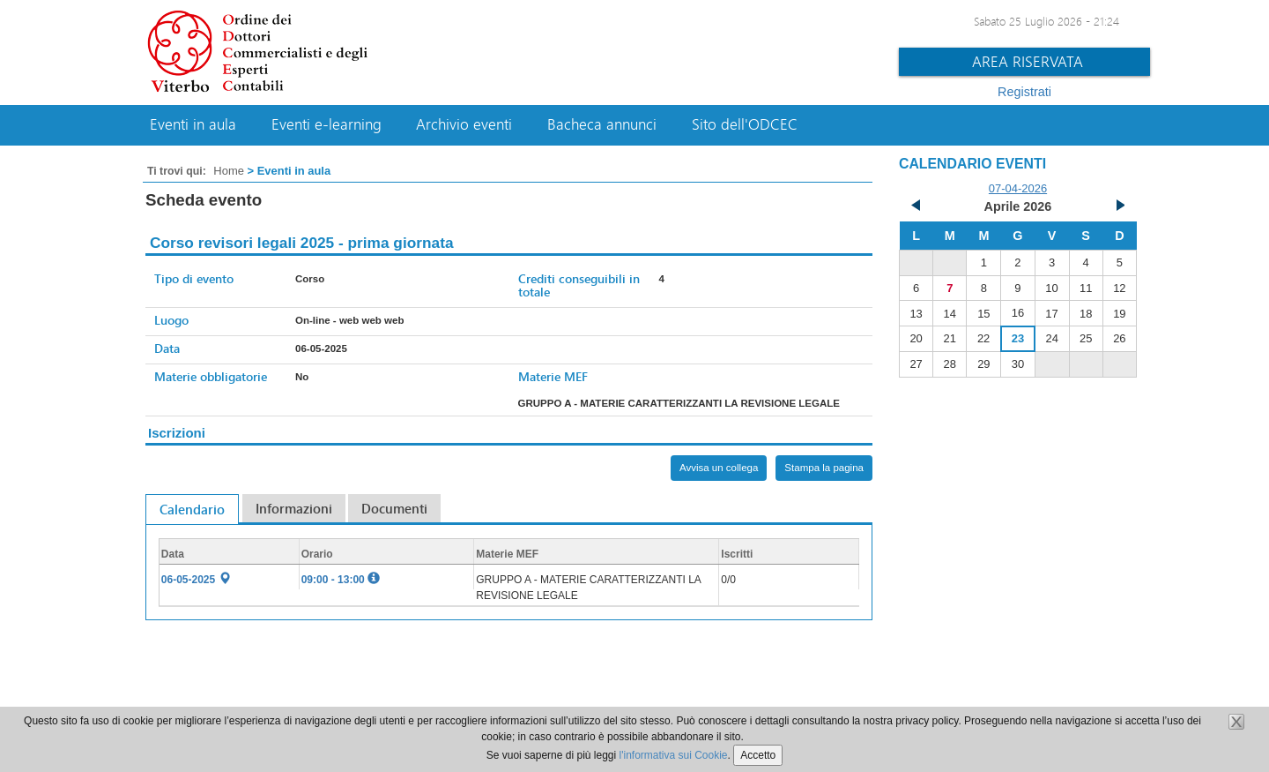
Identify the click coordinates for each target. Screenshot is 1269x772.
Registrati (1024, 92)
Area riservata (1027, 61)
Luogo (171, 319)
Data (167, 348)
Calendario (192, 509)
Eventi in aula (193, 124)
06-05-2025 (196, 579)
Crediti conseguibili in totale (579, 285)
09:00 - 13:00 (340, 579)
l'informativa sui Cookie (674, 755)
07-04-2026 (1018, 188)
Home (228, 170)
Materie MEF (553, 376)
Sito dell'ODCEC (745, 124)
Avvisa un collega (718, 467)
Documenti (394, 508)
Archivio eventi (464, 124)
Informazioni (294, 508)
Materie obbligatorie (210, 376)
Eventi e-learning (326, 124)
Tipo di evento (194, 278)
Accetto (758, 755)
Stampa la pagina (824, 467)
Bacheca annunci (602, 124)
